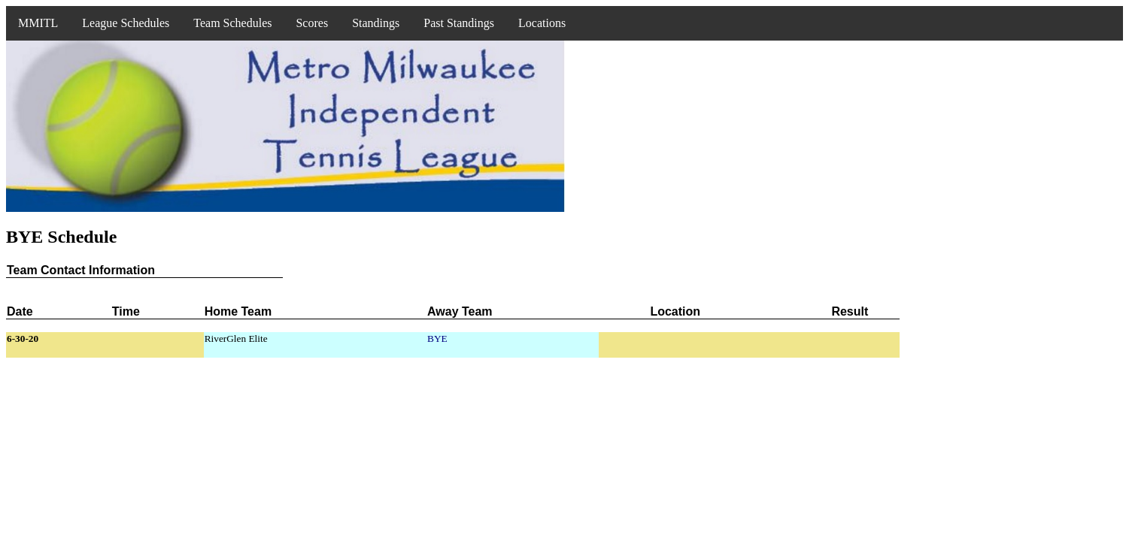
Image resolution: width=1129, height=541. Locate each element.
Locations (542, 23)
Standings (375, 23)
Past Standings (458, 23)
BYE (437, 338)
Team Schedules (232, 23)
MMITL (38, 23)
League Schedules (125, 23)
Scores (312, 23)
